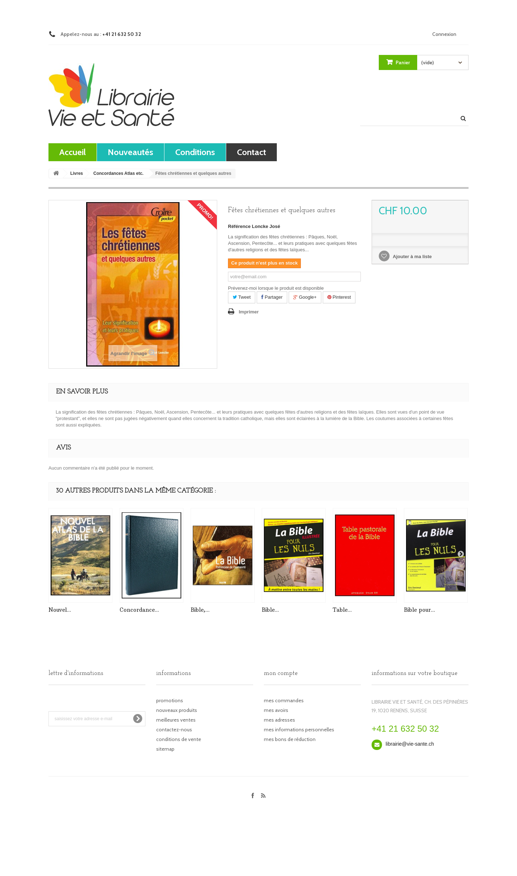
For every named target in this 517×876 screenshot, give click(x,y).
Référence (239, 226)
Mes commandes (284, 700)
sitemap (165, 749)
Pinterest (339, 297)
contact (251, 152)
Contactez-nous (174, 729)
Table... (342, 609)
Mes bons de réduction (290, 739)
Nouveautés (130, 152)
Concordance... (139, 609)
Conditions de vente (178, 739)
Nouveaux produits (176, 710)
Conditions (195, 152)
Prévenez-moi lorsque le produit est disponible (276, 288)
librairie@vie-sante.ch (410, 744)
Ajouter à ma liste (412, 256)
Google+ (305, 297)
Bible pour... (419, 609)
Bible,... (200, 609)
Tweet (242, 297)
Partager (272, 297)
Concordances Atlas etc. (118, 173)
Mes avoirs (276, 710)
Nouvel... (59, 609)
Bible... (270, 609)
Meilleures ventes (176, 720)
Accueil (72, 152)
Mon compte (281, 673)
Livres (76, 173)
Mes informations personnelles (299, 729)
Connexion (444, 34)
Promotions (169, 700)
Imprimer (249, 311)
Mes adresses (279, 720)
